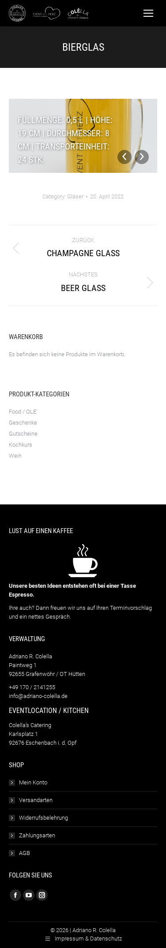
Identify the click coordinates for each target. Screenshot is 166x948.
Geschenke (23, 422)
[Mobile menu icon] (148, 13)
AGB (24, 853)
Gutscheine (23, 433)
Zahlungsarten (37, 835)
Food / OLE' (23, 411)
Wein (15, 455)
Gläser (75, 196)
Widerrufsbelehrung (43, 817)
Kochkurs (20, 444)
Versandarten (36, 800)
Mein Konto (33, 782)
